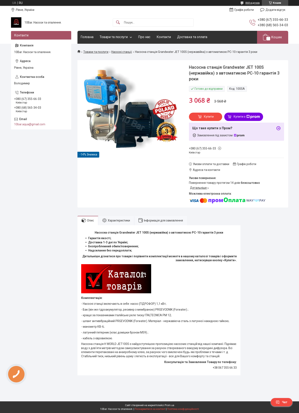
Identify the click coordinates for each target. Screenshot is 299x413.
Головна (87, 37)
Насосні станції (121, 51)
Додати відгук (275, 9)
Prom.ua (169, 405)
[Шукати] (118, 22)
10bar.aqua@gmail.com (29, 124)
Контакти (164, 37)
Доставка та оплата (192, 37)
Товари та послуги (114, 37)
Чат (281, 402)
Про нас (144, 37)
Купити (209, 116)
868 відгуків (252, 2)
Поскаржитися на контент (150, 409)
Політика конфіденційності (183, 409)
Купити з (247, 117)
